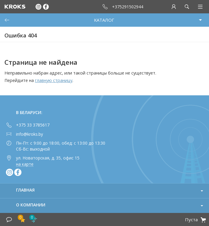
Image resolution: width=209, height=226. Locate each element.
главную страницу (53, 80)
